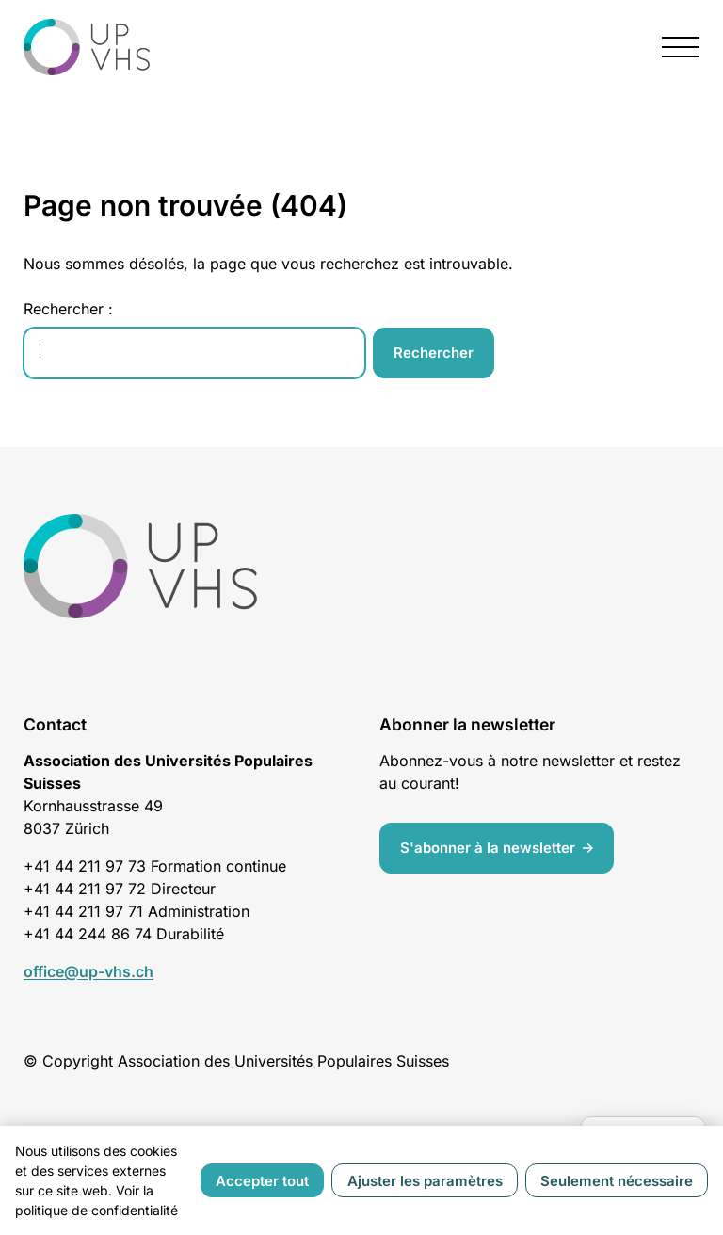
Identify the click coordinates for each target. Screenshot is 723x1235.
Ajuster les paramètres (425, 1181)
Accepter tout (262, 1181)
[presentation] (680, 47)
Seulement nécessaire (616, 1181)
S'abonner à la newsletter (487, 848)
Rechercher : (68, 308)
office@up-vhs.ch (88, 971)
